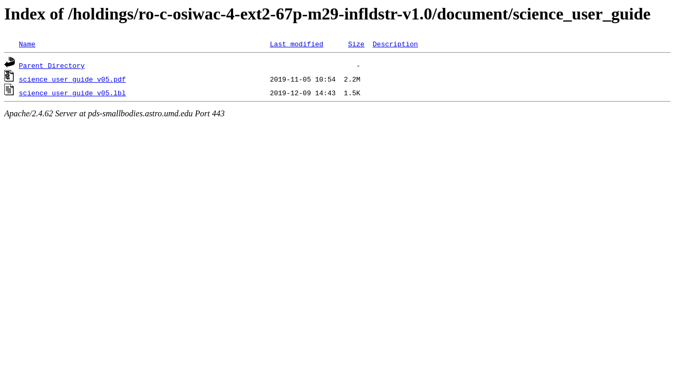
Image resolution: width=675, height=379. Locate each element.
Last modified (296, 43)
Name (27, 43)
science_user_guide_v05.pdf (72, 79)
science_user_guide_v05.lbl (72, 92)
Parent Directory (52, 65)
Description (395, 43)
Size (356, 43)
